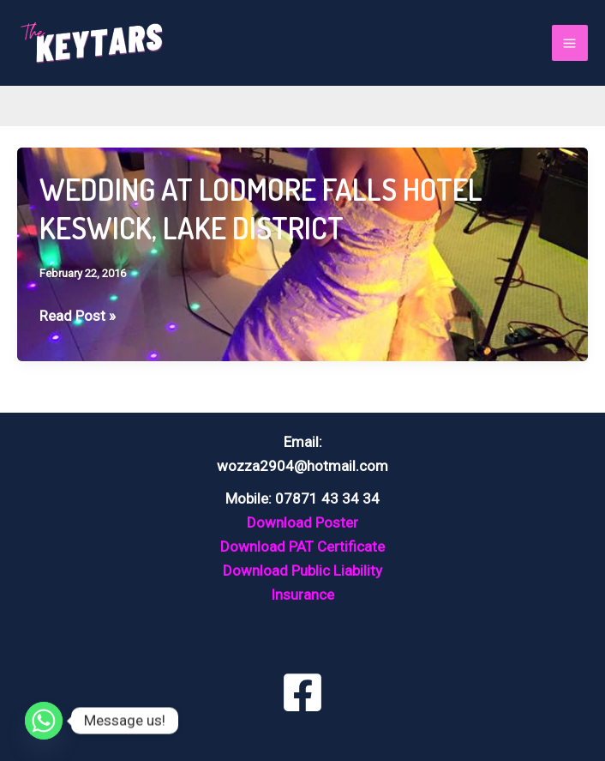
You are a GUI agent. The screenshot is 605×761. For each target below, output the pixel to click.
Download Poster (302, 522)
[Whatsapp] (44, 721)
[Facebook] (302, 692)
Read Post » (77, 316)
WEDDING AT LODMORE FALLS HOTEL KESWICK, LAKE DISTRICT (260, 208)
